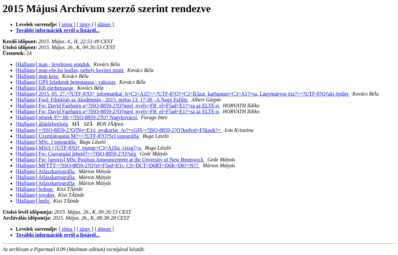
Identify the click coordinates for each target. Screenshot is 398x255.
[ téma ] (67, 24)
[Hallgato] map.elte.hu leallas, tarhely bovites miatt (70, 70)
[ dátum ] (104, 24)
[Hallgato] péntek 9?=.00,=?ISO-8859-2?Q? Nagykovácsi (77, 117)
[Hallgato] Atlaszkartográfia (46, 171)
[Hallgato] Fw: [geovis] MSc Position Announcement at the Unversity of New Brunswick (110, 159)
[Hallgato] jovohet (36, 195)
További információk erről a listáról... (58, 30)
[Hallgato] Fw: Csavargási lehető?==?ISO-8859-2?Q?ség (76, 153)
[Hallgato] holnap (35, 189)
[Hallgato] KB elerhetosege (45, 88)
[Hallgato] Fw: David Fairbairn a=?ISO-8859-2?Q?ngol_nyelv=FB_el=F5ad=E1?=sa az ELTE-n (118, 105)
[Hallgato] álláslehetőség (42, 124)
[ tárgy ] (85, 24)
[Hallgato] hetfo (33, 201)
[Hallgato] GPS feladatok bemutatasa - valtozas (66, 82)
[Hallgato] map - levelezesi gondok (53, 64)
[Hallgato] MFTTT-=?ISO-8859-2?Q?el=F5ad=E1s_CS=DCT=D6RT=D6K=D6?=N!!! (108, 165)
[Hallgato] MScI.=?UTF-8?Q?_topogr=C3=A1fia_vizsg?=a (79, 148)
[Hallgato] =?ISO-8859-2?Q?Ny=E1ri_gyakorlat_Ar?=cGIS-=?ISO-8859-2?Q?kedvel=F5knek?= (119, 130)
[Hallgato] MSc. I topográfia (46, 142)
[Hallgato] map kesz (38, 76)
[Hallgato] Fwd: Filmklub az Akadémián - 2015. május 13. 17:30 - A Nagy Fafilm (102, 99)
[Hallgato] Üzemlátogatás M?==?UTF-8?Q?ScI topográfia (78, 136)
